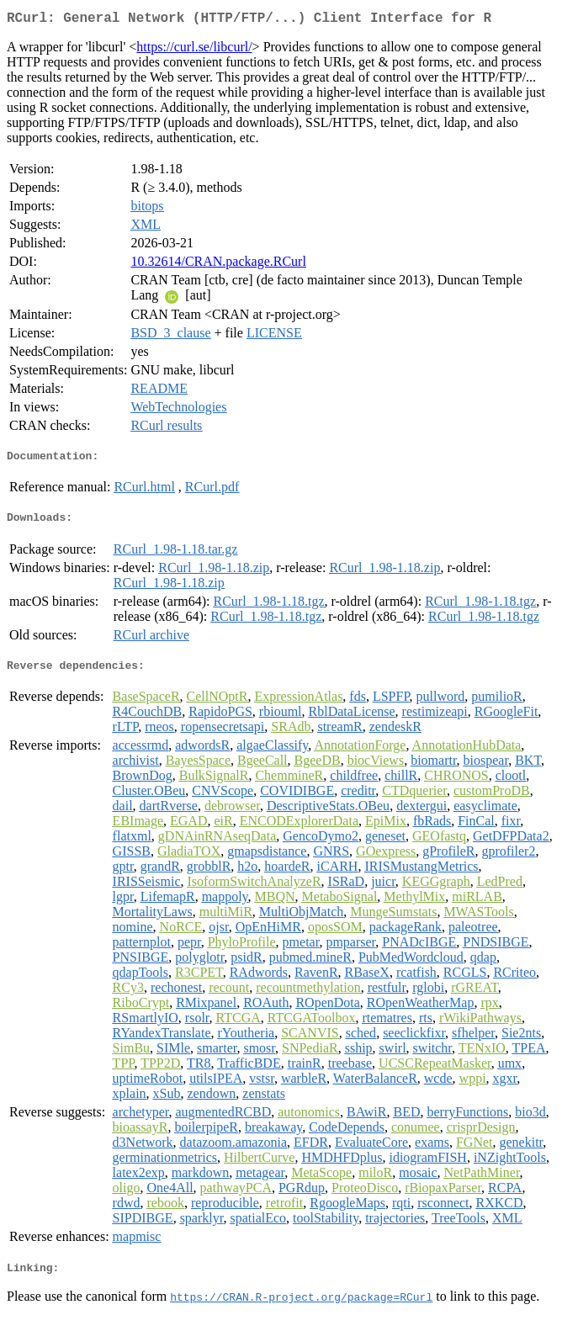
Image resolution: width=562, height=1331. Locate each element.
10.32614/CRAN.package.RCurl (217, 264)
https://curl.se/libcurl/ (194, 50)
